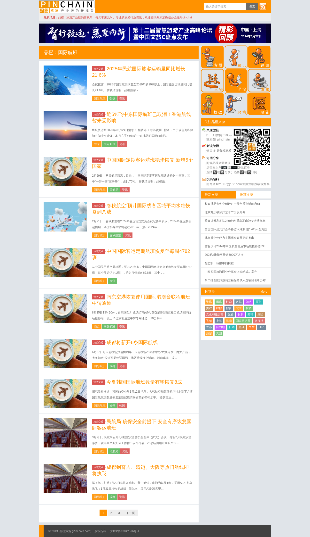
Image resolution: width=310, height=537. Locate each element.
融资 (230, 314)
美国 (219, 333)
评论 (229, 302)
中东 (97, 144)
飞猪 (209, 320)
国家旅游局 (243, 320)
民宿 (252, 327)
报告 (229, 308)
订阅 (262, 6)
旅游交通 (99, 68)
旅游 (209, 333)
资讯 (122, 98)
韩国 (122, 405)
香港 (209, 327)
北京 (239, 308)
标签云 (210, 291)
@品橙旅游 (224, 150)
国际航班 (100, 98)
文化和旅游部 (215, 314)
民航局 (113, 189)
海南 (229, 320)
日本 (232, 327)
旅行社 (259, 320)
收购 (240, 314)
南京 (97, 326)
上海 (219, 320)
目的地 (220, 327)
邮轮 (250, 314)
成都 (112, 366)
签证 (242, 327)
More (264, 291)
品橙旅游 (67, 6)
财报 (219, 308)
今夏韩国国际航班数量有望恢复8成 (144, 382)
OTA (261, 327)
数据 (112, 98)
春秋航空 (115, 235)
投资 (249, 308)
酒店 (249, 302)
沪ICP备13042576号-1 (124, 531)
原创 (259, 302)
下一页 (130, 513)
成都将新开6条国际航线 (132, 342)
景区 (260, 314)
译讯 (219, 302)
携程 (209, 308)
